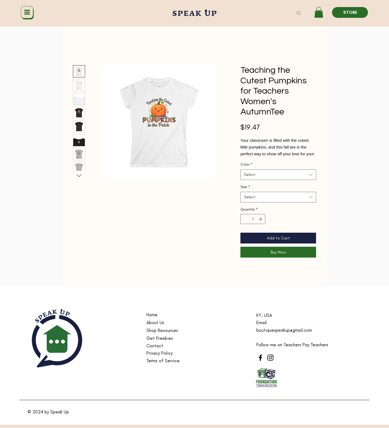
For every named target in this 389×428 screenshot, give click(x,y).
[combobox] (278, 174)
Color (246, 164)
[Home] (171, 315)
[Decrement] (244, 219)
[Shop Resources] (171, 330)
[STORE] (350, 12)
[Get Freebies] (171, 338)
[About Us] (171, 323)
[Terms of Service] (171, 361)
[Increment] (261, 219)
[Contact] (171, 346)
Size (245, 187)
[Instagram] (270, 358)
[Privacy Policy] (171, 353)
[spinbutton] (253, 219)
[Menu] (27, 12)
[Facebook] (260, 358)
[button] (318, 12)
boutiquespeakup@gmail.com (284, 330)
